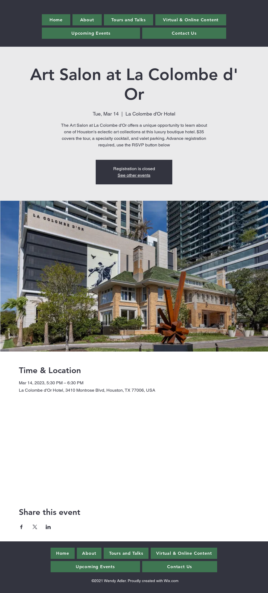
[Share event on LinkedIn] (48, 527)
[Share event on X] (34, 527)
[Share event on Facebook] (21, 527)
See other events (134, 175)
